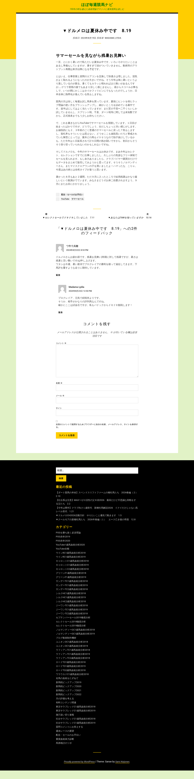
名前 (59, 386)
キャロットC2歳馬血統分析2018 (73, 577)
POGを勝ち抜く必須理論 (69, 541)
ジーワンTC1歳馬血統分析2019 (72, 618)
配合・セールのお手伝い (73, 194)
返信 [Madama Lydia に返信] (61, 312)
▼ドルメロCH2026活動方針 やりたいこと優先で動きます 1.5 (90, 520)
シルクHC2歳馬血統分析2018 (71, 609)
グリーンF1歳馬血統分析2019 (72, 585)
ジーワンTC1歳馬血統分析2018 (72, 613)
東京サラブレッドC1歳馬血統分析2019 (77, 719)
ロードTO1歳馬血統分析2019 (71, 674)
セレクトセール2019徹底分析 (72, 634)
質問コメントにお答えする (70, 735)
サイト (59, 412)
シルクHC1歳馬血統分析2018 (71, 601)
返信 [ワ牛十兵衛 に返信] (59, 275)
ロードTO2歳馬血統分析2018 (71, 678)
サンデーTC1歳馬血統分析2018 (72, 589)
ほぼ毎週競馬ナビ (97, 4)
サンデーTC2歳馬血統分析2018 (72, 597)
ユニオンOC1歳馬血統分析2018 (73, 650)
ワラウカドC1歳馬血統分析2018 (73, 682)
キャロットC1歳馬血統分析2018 (73, 569)
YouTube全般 (63, 557)
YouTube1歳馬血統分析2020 (71, 553)
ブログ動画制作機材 (66, 646)
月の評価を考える (65, 707)
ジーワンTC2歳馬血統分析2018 (72, 622)
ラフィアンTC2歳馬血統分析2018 (74, 666)
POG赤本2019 (63, 545)
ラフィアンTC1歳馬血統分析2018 (74, 658)
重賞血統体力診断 (65, 747)
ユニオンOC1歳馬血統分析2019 (73, 654)
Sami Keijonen (123, 770)
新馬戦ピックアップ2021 (69, 698)
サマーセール (78, 199)
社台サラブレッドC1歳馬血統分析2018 (77, 727)
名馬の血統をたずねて (68, 686)
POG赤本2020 (63, 549)
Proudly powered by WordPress (79, 770)
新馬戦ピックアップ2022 (69, 702)
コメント (61, 344)
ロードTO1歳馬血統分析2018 (71, 670)
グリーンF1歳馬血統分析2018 (72, 581)
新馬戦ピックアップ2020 (69, 694)
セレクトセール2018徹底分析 (72, 630)
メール (60, 399)
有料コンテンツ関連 (66, 711)
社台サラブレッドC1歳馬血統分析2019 (77, 731)
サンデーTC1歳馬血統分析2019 (72, 593)
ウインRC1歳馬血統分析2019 (71, 565)
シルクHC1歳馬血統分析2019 (71, 605)
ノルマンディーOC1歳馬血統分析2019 (76, 642)
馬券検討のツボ (64, 751)
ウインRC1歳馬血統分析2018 (71, 561)
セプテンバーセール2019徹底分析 (74, 626)
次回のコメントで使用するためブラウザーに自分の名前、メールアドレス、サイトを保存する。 (97, 430)
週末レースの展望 (65, 739)
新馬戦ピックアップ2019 (69, 690)
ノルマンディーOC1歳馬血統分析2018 (76, 638)
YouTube (65, 199)
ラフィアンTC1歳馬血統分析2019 (74, 662)
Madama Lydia (113, 38)
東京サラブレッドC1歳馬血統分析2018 (77, 715)
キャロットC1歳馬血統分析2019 (73, 573)
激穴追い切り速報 (65, 723)
